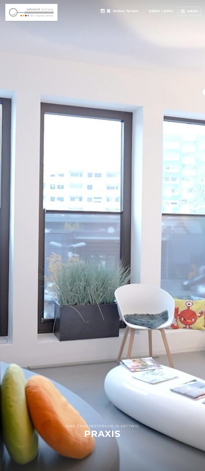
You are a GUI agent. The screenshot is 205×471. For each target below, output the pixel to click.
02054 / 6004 (161, 11)
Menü (189, 11)
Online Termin (126, 11)
